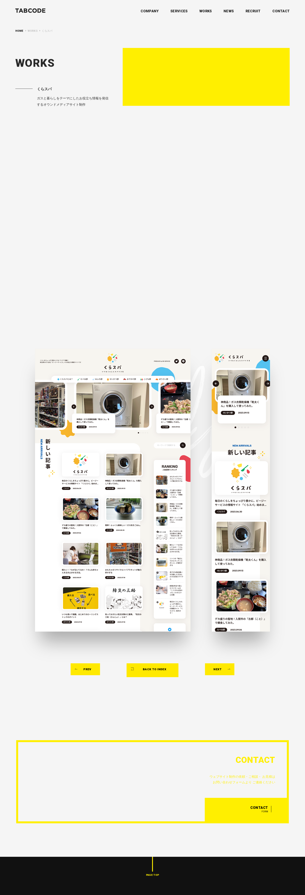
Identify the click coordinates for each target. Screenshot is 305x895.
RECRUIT (253, 11)
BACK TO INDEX (155, 639)
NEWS (229, 11)
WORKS (205, 11)
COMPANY (150, 11)
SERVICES (178, 11)
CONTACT (281, 11)
